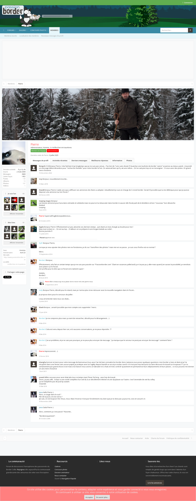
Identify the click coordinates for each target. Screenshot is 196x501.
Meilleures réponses (99, 160)
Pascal (42, 237)
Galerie (22, 30)
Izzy (40, 179)
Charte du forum (157, 438)
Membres (54, 30)
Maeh (41, 307)
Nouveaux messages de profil (52, 36)
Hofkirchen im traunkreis (16, 264)
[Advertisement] (98, 60)
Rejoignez (21, 469)
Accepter (89, 497)
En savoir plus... (102, 497)
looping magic (45, 201)
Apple (41, 227)
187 (24, 183)
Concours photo (38, 30)
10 (24, 181)
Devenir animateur (62, 472)
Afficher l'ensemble (16, 214)
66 (23, 194)
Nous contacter (136, 438)
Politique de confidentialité (178, 438)
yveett (41, 377)
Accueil (125, 438)
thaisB (41, 190)
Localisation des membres (29, 36)
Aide (147, 438)
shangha (42, 362)
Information (117, 160)
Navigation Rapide (69, 478)
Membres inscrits (10, 36)
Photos (129, 160)
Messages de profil (40, 160)
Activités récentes (60, 160)
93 (23, 222)
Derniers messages (79, 160)
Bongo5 (42, 166)
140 (24, 179)
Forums (10, 30)
